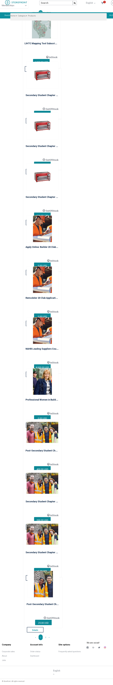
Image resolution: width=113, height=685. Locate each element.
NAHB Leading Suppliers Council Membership (50, 348)
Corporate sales (8, 652)
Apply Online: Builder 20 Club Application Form (50, 247)
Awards (7, 15)
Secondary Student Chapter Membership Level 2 (51, 146)
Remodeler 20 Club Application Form (45, 298)
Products (32, 16)
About (4, 656)
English (90, 2)
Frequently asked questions (69, 652)
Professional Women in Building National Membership (54, 399)
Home (12, 16)
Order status (35, 652)
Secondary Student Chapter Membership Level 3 (51, 197)
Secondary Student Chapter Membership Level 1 (51, 95)
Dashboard (34, 656)
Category (22, 16)
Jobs (4, 660)
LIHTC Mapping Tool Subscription (42, 43)
